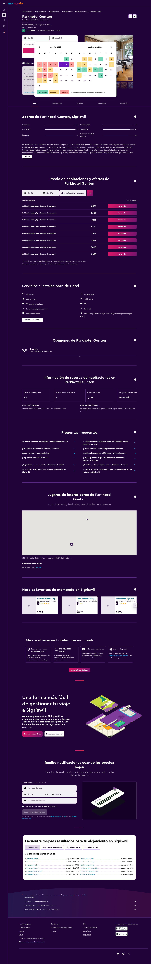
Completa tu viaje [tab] (91, 847)
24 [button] (39, 81)
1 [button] (66, 59)
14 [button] (61, 70)
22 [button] (66, 75)
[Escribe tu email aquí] (52, 800)
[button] (3, 3)
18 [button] (45, 75)
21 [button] (61, 75)
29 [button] (66, 81)
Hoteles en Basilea (31, 865)
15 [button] (66, 70)
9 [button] (71, 64)
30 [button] (72, 81)
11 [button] (45, 70)
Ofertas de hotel (27, 11)
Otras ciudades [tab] (32, 847)
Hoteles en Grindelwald (88, 868)
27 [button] (56, 81)
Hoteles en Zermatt (32, 868)
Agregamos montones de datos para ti (80, 905)
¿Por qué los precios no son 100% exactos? (80, 909)
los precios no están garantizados (76, 895)
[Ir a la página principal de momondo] (15, 3)
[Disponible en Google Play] (121, 928)
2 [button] (71, 59)
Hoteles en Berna (67, 11)
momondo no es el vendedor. (80, 901)
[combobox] (51, 788)
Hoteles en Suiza (54, 11)
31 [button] (39, 86)
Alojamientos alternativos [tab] (52, 847)
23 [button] (72, 75)
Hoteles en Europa (40, 11)
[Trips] (4, 26)
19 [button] (50, 75)
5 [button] (50, 64)
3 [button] (39, 64)
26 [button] (50, 81)
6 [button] (55, 64)
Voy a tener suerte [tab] (73, 847)
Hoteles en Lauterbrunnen (89, 871)
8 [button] (66, 64)
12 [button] (50, 70)
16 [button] (72, 70)
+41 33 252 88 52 (29, 27)
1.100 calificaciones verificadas (47, 31)
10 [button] (39, 70)
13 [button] (55, 70)
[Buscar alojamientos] (4, 15)
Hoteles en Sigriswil (81, 11)
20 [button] (56, 75)
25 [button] (45, 81)
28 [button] (61, 81)
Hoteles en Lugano (32, 874)
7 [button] (79, 64)
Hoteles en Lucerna (87, 865)
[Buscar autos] (4, 20)
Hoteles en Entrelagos (88, 862)
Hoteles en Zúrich (31, 859)
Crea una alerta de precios (118, 655)
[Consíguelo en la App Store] (121, 934)
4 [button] (44, 64)
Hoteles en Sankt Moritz (33, 871)
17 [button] (39, 75)
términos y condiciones (58, 816)
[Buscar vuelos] (4, 10)
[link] (79, 670)
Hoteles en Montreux (87, 874)
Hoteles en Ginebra (87, 859)
